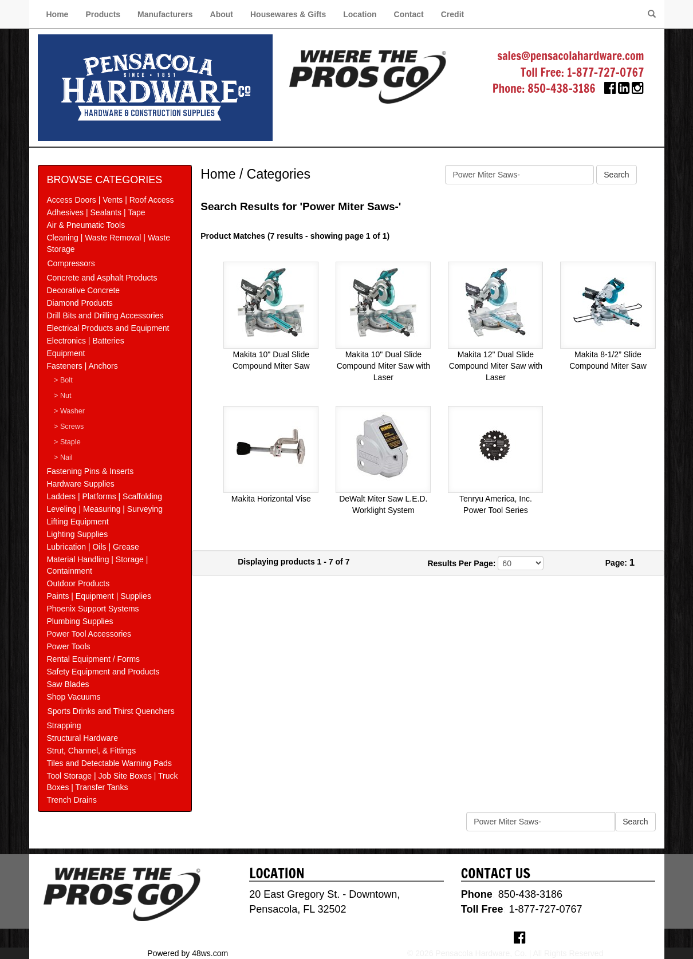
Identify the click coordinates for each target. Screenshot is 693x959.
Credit (452, 14)
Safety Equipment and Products (103, 671)
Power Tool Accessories (89, 633)
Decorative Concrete (83, 290)
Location (359, 14)
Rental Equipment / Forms (93, 659)
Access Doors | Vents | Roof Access (110, 199)
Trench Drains (72, 799)
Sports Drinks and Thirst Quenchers (111, 711)
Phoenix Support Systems (93, 608)
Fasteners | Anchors (82, 365)
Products (102, 14)
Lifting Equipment (78, 521)
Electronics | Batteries (85, 340)
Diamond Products (80, 302)
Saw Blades (68, 684)
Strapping (64, 725)
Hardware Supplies (81, 483)
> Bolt (63, 380)
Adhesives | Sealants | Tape (96, 212)
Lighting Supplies (77, 534)
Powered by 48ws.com (187, 953)
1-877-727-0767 (605, 72)
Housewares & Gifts (288, 14)
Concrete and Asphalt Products (102, 277)
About (221, 14)
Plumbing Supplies (80, 621)
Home (57, 14)
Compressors (71, 263)
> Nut (62, 396)
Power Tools (68, 646)
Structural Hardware (83, 738)
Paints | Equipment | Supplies (99, 596)
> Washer (69, 411)
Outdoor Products (78, 583)
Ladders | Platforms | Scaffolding (105, 496)
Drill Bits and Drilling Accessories (105, 315)
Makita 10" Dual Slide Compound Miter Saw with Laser (383, 366)
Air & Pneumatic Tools (86, 225)
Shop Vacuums (74, 696)
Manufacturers (164, 14)
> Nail (63, 457)
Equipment (66, 353)
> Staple (67, 442)
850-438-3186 (561, 88)
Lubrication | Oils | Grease (93, 546)
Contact (409, 14)
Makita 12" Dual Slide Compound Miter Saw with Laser (495, 366)
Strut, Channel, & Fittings (91, 750)
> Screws (69, 427)
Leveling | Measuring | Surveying (105, 509)
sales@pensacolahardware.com (570, 56)
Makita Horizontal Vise (271, 498)
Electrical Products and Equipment (108, 328)
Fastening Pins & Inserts (90, 471)
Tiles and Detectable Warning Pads (109, 763)
